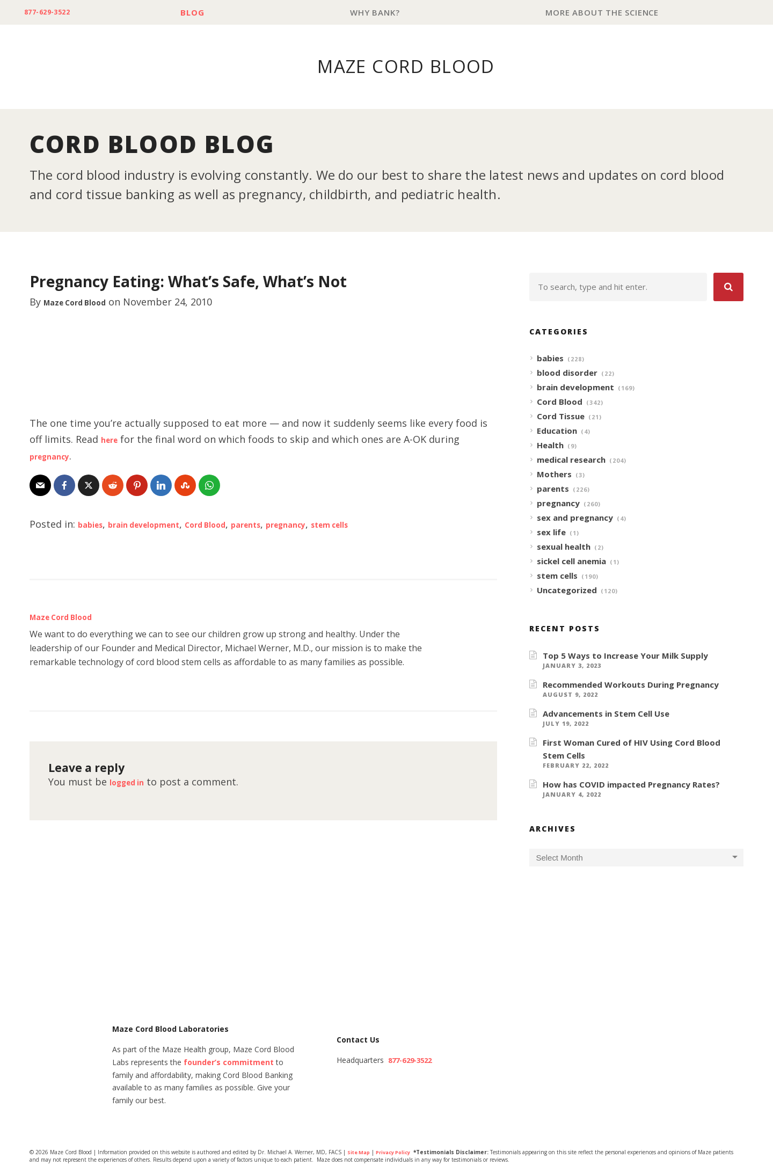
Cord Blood (238, 524)
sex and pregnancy (575, 518)
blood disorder (567, 373)
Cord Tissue (561, 416)
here (112, 439)
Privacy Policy (398, 1153)
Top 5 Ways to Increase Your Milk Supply (625, 656)
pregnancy (55, 456)
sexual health (563, 547)
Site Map (360, 1153)
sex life (551, 532)
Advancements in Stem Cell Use (606, 714)
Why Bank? (382, 13)
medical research (571, 460)
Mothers (554, 474)
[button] (728, 287)
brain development (160, 524)
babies (93, 524)
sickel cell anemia (571, 561)
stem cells (393, 524)
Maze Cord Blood (84, 302)
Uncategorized (567, 590)
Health (550, 445)
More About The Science (604, 13)
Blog (204, 13)
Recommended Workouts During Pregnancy (631, 685)
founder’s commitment (229, 1063)
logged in (132, 782)
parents (289, 524)
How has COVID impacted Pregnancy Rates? (631, 784)
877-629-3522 (54, 13)
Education (557, 431)
